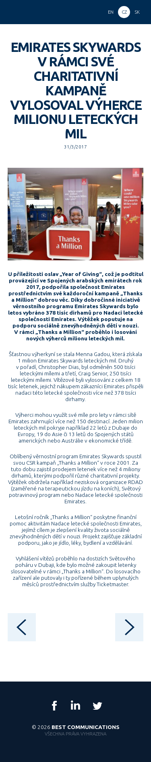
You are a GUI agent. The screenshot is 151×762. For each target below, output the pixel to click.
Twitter (97, 706)
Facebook (54, 706)
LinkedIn (76, 706)
